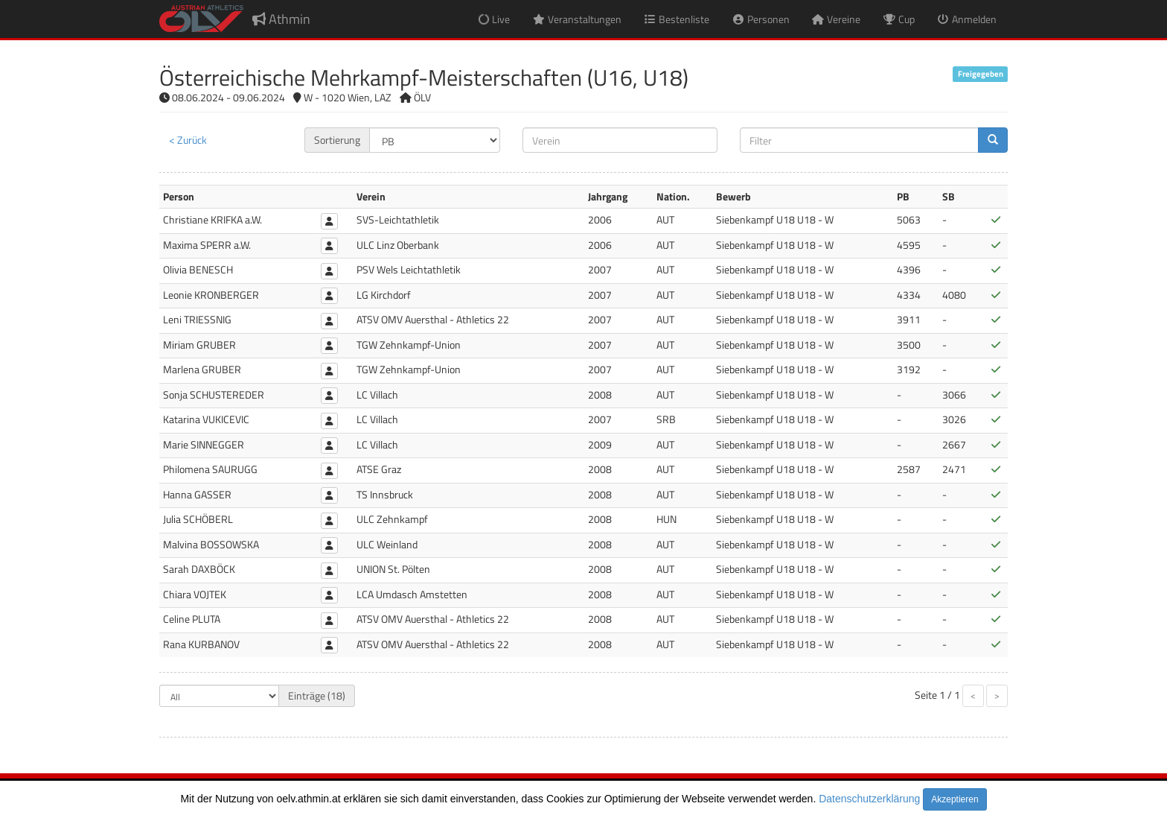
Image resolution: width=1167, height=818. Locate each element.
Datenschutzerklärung (869, 799)
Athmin (281, 19)
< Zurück (188, 140)
